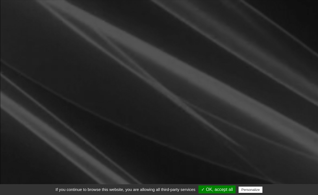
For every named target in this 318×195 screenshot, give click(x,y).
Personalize (250, 190)
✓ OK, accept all (217, 189)
